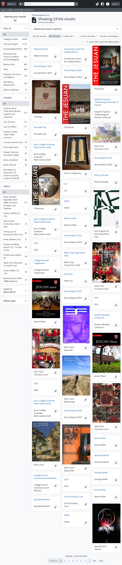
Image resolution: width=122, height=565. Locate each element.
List (65, 184)
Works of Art (15, 65)
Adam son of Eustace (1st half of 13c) (15, 264)
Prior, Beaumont (15, 148)
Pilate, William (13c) (15, 240)
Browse (11, 4)
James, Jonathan (15, 160)
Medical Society (41, 49)
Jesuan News (100, 438)
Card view (54, 36)
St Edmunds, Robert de (15, 256)
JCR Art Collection (15, 90)
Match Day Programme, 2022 (74, 254)
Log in (115, 4)
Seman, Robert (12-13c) (15, 214)
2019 (66, 479)
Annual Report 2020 (73, 410)
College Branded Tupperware (41, 262)
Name (6, 186)
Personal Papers (15, 45)
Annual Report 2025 (43, 66)
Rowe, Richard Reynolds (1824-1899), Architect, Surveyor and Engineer (15, 203)
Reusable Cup (40, 127)
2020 (36, 383)
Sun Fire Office (15, 127)
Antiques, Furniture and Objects (15, 75)
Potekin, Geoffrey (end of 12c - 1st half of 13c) (15, 247)
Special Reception (42, 499)
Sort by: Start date (88, 36)
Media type (9, 300)
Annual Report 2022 (73, 235)
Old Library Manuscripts (15, 83)
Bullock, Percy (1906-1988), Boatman (15, 279)
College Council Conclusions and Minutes (45, 476)
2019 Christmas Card (73, 496)
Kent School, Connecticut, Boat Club (15, 224)
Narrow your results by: (15, 18)
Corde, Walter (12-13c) (15, 272)
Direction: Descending (109, 36)
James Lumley (70, 218)
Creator (7, 97)
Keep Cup (68, 274)
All (4, 34)
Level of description (9, 290)
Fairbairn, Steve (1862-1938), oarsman (15, 134)
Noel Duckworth (101, 455)
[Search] (49, 4)
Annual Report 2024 (73, 70)
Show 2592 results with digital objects (103, 42)
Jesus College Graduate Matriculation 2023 (44, 146)
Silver (15, 70)
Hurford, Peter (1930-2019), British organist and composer (15, 112)
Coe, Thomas (15, 122)
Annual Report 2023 (103, 158)
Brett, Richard (15, 165)
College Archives (15, 40)
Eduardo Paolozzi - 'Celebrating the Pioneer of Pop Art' (106, 102)
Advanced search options (48, 28)
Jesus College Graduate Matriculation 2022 (44, 220)
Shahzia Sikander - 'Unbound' (102, 316)
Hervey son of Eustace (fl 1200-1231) (15, 233)
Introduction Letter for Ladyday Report (74, 50)
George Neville (100, 472)
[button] (97, 4)
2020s (66, 201)
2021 (96, 297)
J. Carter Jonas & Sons (15, 143)
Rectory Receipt (101, 175)
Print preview (39, 36)
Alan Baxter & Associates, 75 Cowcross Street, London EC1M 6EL (15, 174)
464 (94, 560)
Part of (7, 28)
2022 (36, 243)
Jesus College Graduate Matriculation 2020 (44, 402)
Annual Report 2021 (73, 291)
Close (46, 15)
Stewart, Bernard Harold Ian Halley (15, 153)
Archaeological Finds (15, 49)
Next (101, 560)
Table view (67, 36)
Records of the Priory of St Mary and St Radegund (15, 57)
